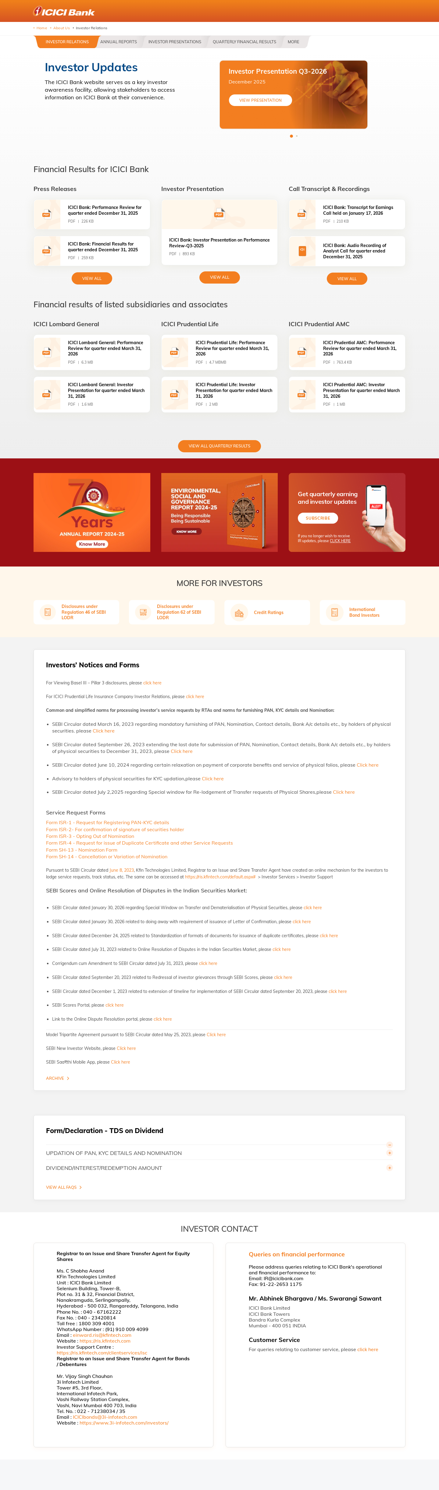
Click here (104, 731)
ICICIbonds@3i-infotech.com (105, 1417)
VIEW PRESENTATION (260, 100)
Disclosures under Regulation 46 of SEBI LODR (84, 612)
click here (152, 683)
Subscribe (318, 518)
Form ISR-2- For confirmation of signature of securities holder (115, 829)
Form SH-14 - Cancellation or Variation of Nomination (106, 856)
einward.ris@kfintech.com (102, 1335)
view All (92, 278)
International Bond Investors (364, 612)
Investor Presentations (174, 41)
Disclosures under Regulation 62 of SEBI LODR (179, 612)
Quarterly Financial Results (244, 41)
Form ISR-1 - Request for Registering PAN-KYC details (107, 822)
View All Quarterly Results (219, 445)
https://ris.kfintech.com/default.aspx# (221, 877)
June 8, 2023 (121, 870)
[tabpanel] (294, 94)
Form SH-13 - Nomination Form (81, 850)
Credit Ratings (269, 612)
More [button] (293, 41)
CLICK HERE (340, 541)
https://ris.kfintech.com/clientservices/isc (102, 1353)
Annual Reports (118, 41)
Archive (55, 1078)
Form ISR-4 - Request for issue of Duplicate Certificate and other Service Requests (139, 843)
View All (219, 277)
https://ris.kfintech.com (105, 1341)
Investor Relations (67, 41)
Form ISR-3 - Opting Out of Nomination (90, 836)
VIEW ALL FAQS (61, 1187)
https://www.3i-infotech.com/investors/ (124, 1423)
